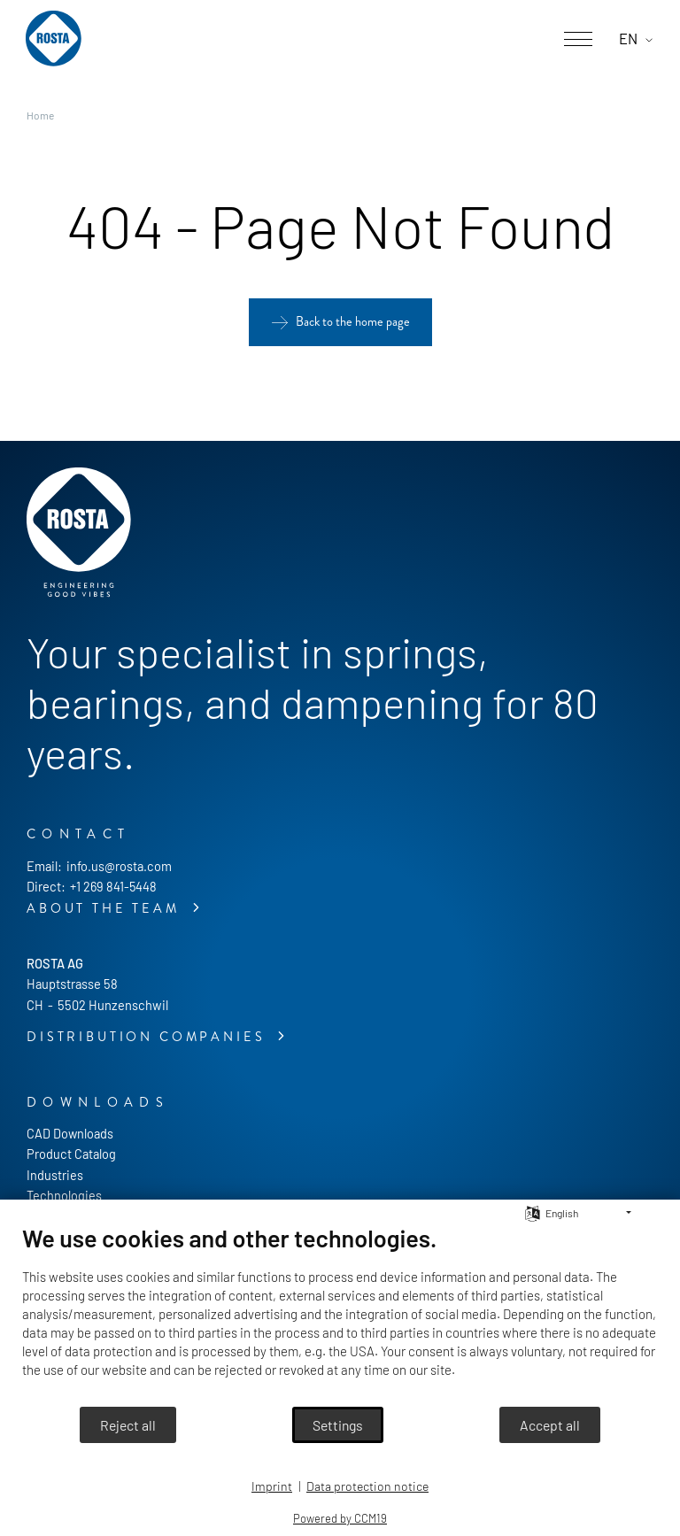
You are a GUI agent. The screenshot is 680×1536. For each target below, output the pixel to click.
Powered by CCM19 (340, 1518)
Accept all (550, 1424)
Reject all (128, 1424)
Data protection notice (367, 1486)
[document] (340, 1314)
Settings (338, 1424)
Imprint (271, 1486)
